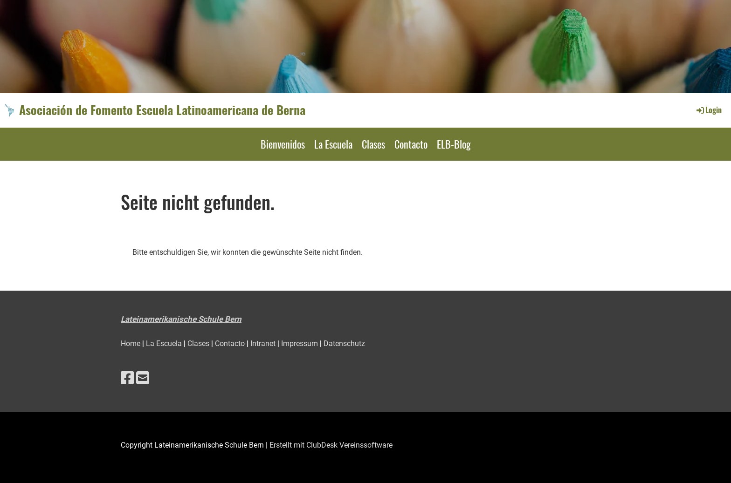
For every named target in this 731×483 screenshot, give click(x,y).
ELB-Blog (454, 143)
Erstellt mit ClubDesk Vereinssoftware (331, 445)
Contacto (411, 143)
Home (131, 343)
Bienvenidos (283, 143)
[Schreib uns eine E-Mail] (142, 378)
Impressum (300, 343)
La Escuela (333, 143)
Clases (373, 143)
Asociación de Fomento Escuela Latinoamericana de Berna (162, 110)
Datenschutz (344, 343)
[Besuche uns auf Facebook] (127, 378)
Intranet (263, 343)
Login (708, 110)
